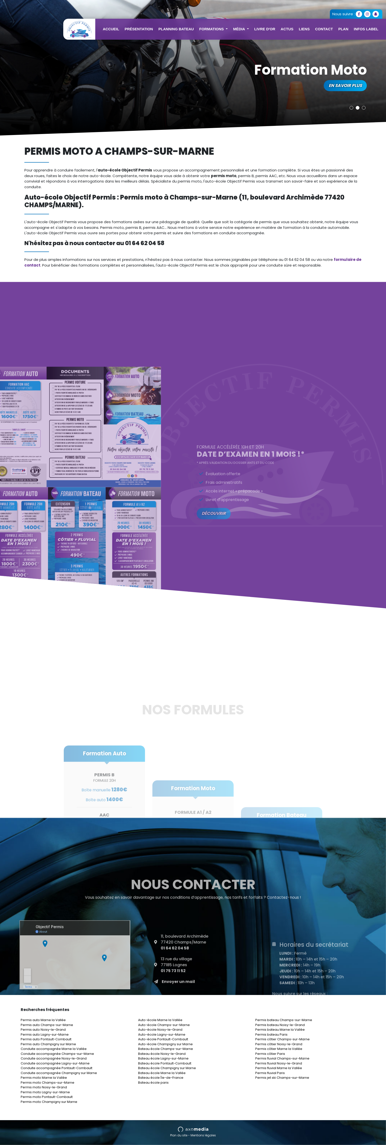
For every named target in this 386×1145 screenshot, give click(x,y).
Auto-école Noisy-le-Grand (160, 1029)
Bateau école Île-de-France (160, 1077)
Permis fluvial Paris (270, 1073)
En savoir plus (345, 85)
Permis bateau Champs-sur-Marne (283, 1020)
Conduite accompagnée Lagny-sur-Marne (55, 1063)
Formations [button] (212, 29)
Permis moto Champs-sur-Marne (47, 1082)
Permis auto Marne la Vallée (43, 1020)
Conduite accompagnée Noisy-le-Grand (54, 1058)
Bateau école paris (153, 1082)
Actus (287, 29)
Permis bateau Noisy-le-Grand (280, 1025)
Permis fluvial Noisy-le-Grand (278, 1063)
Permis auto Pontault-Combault (46, 1039)
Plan (343, 29)
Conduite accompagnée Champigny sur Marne (59, 1073)
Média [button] (239, 29)
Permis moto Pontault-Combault (47, 1096)
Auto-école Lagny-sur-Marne (161, 1034)
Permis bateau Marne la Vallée (280, 1029)
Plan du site (178, 1135)
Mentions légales (203, 1135)
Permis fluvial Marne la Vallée (278, 1068)
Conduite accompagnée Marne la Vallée (54, 1048)
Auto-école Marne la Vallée (160, 1020)
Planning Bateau (176, 29)
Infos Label (366, 29)
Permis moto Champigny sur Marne (49, 1101)
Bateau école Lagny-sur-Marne (163, 1058)
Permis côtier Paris (270, 1053)
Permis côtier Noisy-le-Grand (278, 1044)
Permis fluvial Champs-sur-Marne (282, 1058)
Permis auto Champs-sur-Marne (47, 1025)
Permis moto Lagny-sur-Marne (45, 1092)
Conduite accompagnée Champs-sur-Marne (57, 1053)
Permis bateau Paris (271, 1034)
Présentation (139, 29)
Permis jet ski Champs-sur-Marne (282, 1077)
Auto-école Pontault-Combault (163, 1039)
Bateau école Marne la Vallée (162, 1073)
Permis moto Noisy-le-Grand (44, 1087)
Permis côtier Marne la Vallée (278, 1048)
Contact (324, 29)
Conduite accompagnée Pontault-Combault (56, 1068)
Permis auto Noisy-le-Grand (43, 1029)
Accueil (111, 29)
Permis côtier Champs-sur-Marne (282, 1039)
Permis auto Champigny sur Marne (48, 1044)
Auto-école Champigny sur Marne (165, 1044)
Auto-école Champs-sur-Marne (164, 1025)
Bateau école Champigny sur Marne (167, 1068)
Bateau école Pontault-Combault (164, 1063)
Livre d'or (264, 29)
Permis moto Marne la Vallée (44, 1077)
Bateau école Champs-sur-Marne (165, 1048)
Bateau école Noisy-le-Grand (162, 1053)
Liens (304, 29)
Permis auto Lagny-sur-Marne (45, 1034)
